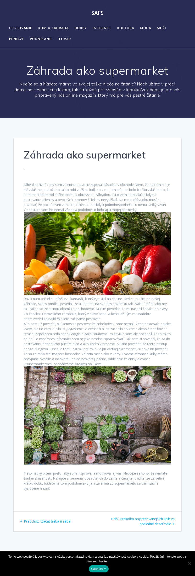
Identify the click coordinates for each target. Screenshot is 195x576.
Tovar (64, 39)
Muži (161, 28)
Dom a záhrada (53, 28)
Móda (145, 28)
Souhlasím (98, 569)
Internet (102, 28)
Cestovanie (20, 28)
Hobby (80, 28)
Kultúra (125, 28)
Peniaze (16, 39)
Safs (97, 13)
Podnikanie (41, 39)
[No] (189, 563)
